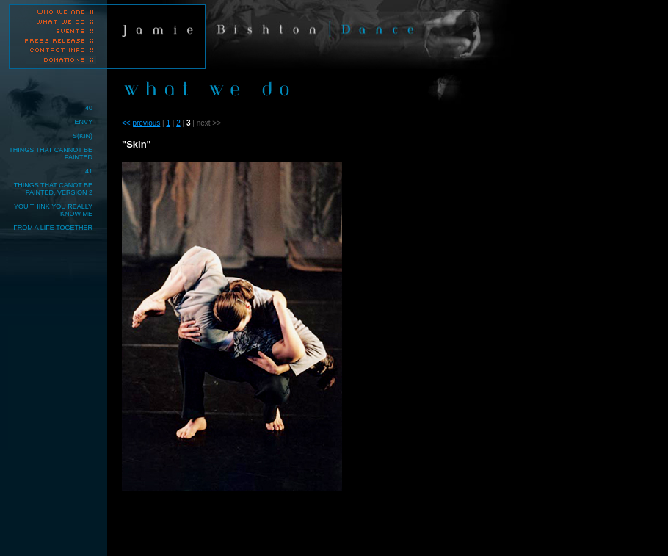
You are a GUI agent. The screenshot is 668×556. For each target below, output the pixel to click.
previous (146, 123)
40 (88, 108)
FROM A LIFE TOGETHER (52, 227)
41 (88, 171)
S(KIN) (82, 136)
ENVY (83, 122)
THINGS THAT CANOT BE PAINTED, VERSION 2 (53, 188)
